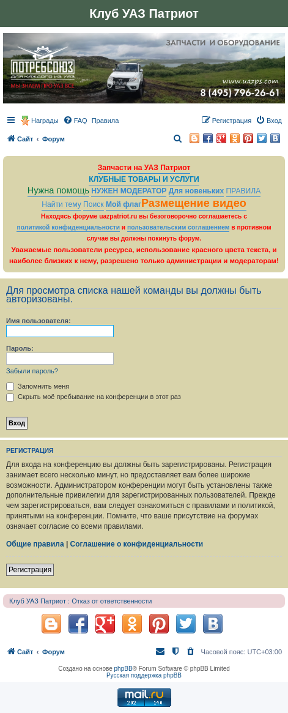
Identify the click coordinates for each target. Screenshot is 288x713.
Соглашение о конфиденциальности (137, 544)
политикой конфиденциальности (68, 227)
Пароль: (20, 348)
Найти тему (61, 204)
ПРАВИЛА (243, 191)
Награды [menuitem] (45, 120)
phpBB (123, 668)
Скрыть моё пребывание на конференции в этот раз (93, 396)
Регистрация (30, 570)
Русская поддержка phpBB (144, 675)
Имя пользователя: (38, 320)
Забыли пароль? (32, 371)
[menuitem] (75, 120)
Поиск (93, 204)
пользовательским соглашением (178, 227)
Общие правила (35, 544)
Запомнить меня (37, 386)
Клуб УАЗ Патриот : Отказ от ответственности (80, 601)
